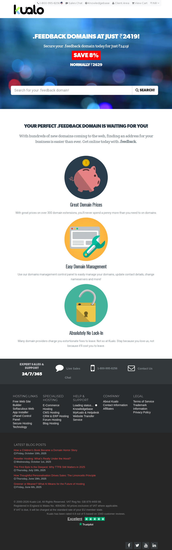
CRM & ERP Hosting (56, 416)
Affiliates (108, 408)
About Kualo (110, 401)
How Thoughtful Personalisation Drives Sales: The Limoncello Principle (55, 475)
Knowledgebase (97, 3)
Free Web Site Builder (22, 403)
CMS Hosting (51, 412)
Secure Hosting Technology (22, 425)
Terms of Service (143, 401)
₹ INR (154, 3)
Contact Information (115, 405)
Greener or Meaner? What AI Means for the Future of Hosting (49, 483)
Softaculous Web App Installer (23, 410)
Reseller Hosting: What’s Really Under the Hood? (42, 458)
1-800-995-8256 (50, 3)
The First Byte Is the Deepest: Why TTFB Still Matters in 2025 (49, 467)
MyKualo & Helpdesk (86, 412)
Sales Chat (73, 3)
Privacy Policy (142, 412)
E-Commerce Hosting (51, 407)
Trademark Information (140, 406)
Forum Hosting (52, 419)
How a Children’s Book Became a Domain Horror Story (45, 450)
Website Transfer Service (83, 418)
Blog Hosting (51, 423)
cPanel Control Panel (22, 417)
